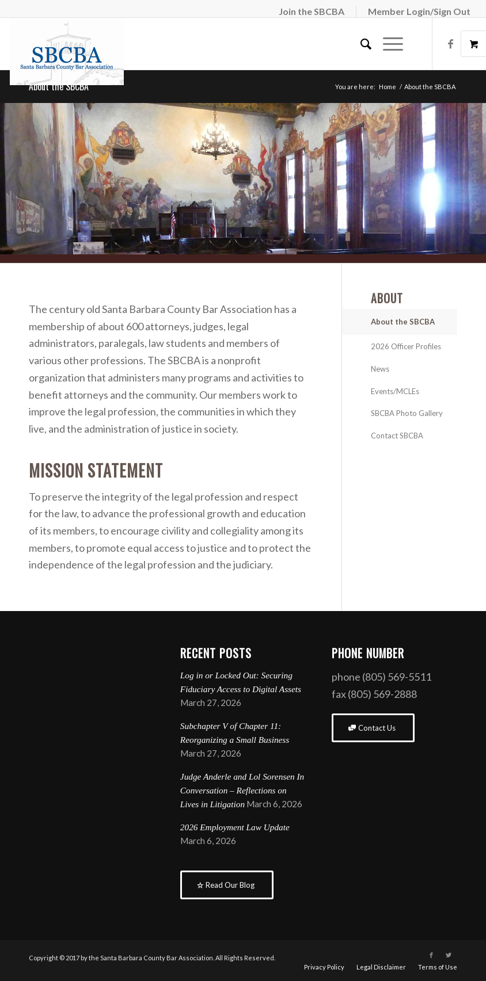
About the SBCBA (59, 86)
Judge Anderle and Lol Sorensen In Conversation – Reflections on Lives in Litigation (242, 790)
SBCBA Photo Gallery (407, 413)
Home (387, 86)
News (380, 368)
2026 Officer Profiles (406, 346)
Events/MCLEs (395, 391)
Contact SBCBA (397, 435)
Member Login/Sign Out (419, 11)
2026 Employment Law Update (235, 827)
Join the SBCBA (311, 11)
